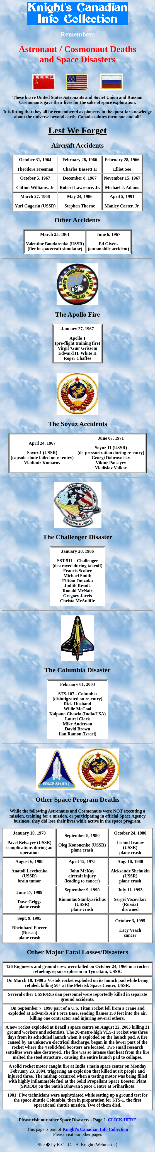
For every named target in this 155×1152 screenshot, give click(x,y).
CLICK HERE (122, 1119)
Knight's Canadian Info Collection (95, 1129)
